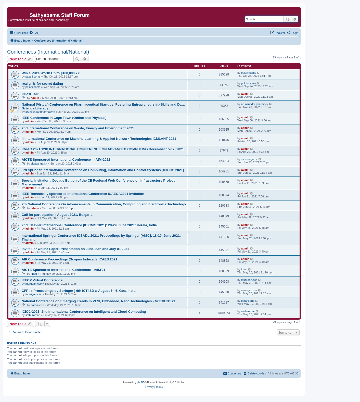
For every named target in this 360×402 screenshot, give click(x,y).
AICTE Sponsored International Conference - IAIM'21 (63, 270)
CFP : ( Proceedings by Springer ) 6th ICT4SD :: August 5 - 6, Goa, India (78, 291)
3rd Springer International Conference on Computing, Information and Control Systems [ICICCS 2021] (103, 170)
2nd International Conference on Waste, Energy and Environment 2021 (78, 128)
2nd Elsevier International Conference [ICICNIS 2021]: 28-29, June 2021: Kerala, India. (90, 225)
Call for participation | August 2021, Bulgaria (57, 215)
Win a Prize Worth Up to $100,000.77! (51, 73)
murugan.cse (33, 283)
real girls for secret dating (42, 83)
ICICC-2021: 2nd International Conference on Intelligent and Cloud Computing (84, 311)
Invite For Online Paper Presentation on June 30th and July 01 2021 (75, 249)
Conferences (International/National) (48, 52)
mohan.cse (248, 311)
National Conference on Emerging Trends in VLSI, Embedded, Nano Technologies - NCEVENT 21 (99, 301)
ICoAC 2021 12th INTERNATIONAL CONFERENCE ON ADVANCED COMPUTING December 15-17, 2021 (103, 149)
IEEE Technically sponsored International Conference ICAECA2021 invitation (83, 194)
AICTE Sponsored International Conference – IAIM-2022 (66, 159)
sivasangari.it (39, 163)
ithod (34, 273)
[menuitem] (34, 33)
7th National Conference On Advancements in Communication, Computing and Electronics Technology (104, 204)
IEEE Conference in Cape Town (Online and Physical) (64, 118)
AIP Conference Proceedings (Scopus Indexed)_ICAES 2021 (69, 259)
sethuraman (32, 315)
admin (35, 97)
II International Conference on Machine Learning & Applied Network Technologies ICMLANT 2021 (99, 139)
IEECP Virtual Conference (42, 280)
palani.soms (33, 76)
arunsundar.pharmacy (39, 111)
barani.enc (37, 305)
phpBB (141, 382)
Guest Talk (30, 94)
